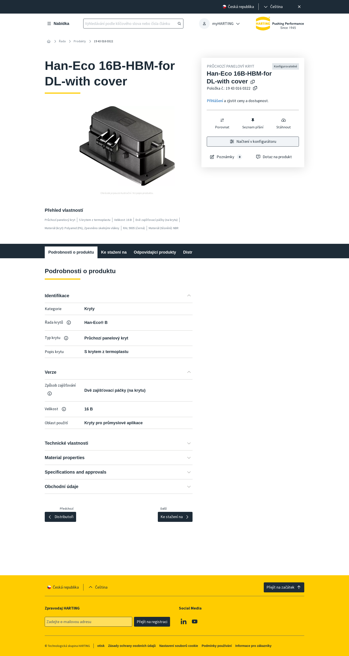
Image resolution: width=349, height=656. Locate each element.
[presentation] (272, 7)
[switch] (222, 120)
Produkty (80, 41)
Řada (62, 41)
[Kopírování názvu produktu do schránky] (252, 82)
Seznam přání (252, 123)
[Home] (49, 41)
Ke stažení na (114, 252)
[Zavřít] (299, 7)
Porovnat (222, 123)
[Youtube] (194, 621)
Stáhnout (283, 123)
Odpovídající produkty (155, 252)
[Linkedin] (183, 621)
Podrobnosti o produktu (71, 252)
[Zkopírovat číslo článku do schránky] (254, 88)
